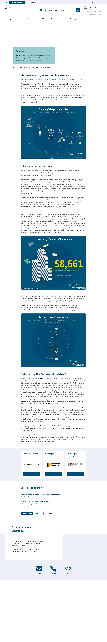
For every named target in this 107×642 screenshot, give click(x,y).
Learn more (31, 476)
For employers (32, 2)
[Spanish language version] (98, 2)
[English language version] (96, 2)
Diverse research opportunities (29, 506)
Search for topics (59, 10)
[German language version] (92, 2)
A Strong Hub (50, 454)
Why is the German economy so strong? (31, 455)
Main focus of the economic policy (30, 499)
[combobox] (64, 10)
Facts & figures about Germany (75, 455)
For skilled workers (17, 2)
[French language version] (101, 2)
